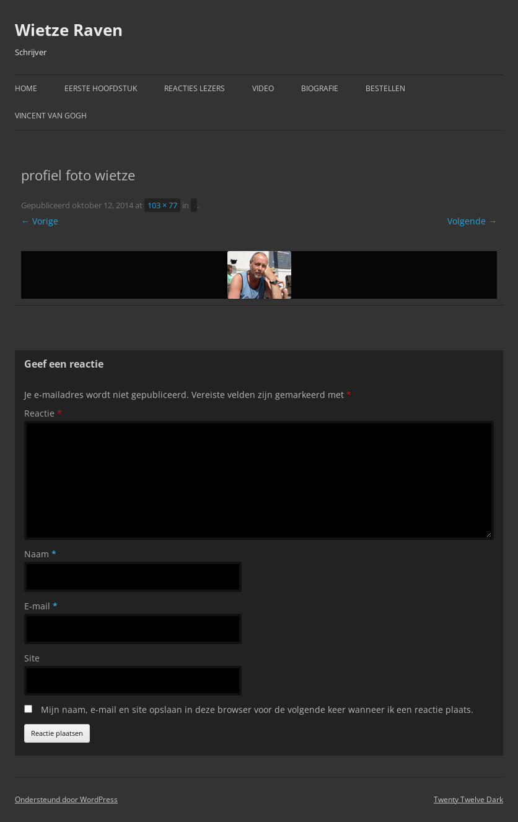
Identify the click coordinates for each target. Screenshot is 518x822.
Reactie (43, 413)
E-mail (41, 606)
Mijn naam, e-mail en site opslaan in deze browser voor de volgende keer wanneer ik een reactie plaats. (257, 709)
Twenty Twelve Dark (468, 799)
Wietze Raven (69, 30)
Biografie (319, 88)
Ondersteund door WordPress (66, 799)
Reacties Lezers (194, 88)
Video (263, 88)
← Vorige (39, 221)
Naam (40, 554)
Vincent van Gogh (51, 115)
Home (26, 88)
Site (32, 658)
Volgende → (472, 221)
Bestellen (385, 88)
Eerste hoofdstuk (100, 88)
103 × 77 (162, 205)
